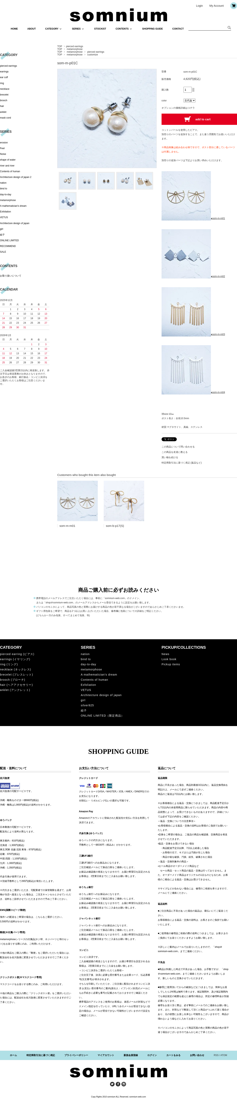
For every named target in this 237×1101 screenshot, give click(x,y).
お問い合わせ (197, 1055)
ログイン (152, 1055)
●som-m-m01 (193, 218)
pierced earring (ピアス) (17, 654)
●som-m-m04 (193, 392)
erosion (4, 142)
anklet (3, 112)
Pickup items (171, 664)
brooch (3, 100)
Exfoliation (5, 211)
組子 (2, 234)
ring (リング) (9, 664)
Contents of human (10, 171)
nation (3, 182)
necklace (4, 89)
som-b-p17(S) (115, 525)
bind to (3, 188)
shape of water (8, 159)
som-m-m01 (67, 525)
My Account (216, 5)
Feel (2, 148)
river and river (7, 165)
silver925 (87, 705)
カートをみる (173, 1055)
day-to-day (5, 194)
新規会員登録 (131, 1055)
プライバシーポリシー (76, 1055)
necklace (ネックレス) (15, 669)
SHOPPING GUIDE (152, 28)
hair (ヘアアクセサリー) (16, 684)
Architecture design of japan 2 (15, 177)
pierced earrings (74, 46)
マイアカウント (106, 1055)
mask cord (5, 117)
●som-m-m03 (193, 334)
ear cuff (4, 77)
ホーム (13, 1055)
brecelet (4, 94)
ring (2, 83)
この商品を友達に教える (175, 452)
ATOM (223, 1055)
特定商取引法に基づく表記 (40, 1055)
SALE (3, 251)
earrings (4, 71)
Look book (169, 659)
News (165, 654)
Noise (3, 154)
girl (1, 229)
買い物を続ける (170, 457)
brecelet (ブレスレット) (16, 674)
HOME (14, 28)
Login (199, 5)
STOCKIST (100, 28)
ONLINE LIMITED (9, 240)
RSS (216, 1055)
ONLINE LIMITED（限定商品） (102, 715)
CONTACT (178, 28)
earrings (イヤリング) (15, 659)
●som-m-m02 (193, 276)
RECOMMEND (8, 246)
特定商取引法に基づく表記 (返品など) (182, 462)
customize (92, 54)
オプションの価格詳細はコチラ (178, 108)
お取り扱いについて (10, 275)
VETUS (4, 217)
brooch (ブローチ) (12, 679)
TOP (59, 46)
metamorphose (75, 49)
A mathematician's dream (13, 206)
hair (2, 106)
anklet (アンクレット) (15, 690)
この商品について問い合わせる (178, 446)
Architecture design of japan (14, 223)
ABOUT (31, 28)
